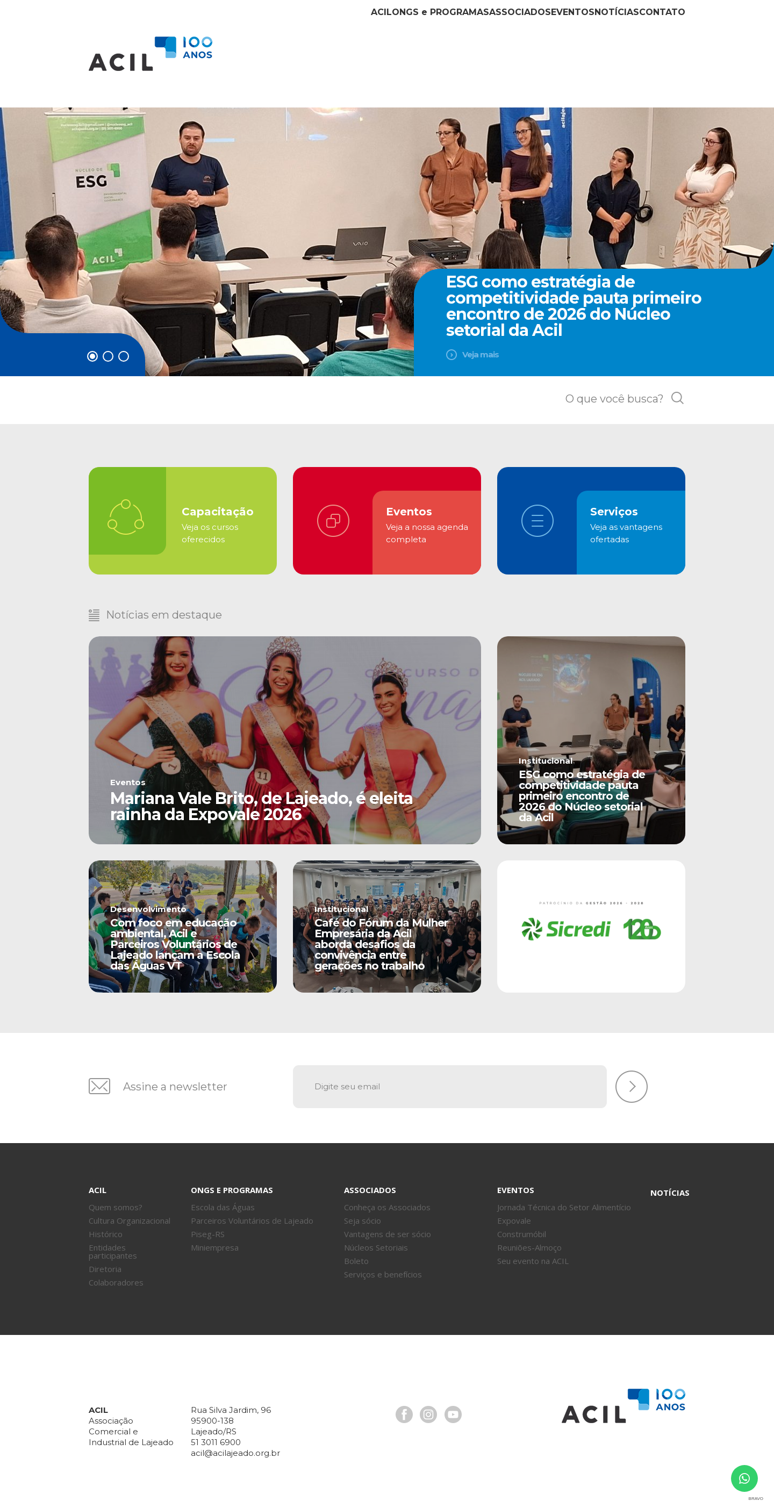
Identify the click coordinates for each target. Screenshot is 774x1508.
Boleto (356, 1253)
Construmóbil (521, 1227)
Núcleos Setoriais (376, 1240)
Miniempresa (215, 1240)
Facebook (403, 1406)
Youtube (451, 1406)
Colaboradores (116, 1275)
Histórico (106, 1227)
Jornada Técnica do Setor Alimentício (564, 1200)
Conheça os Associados (387, 1200)
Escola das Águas (223, 1200)
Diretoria (105, 1261)
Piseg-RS (208, 1227)
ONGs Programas (359, 63)
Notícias (589, 63)
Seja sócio (362, 1213)
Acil (150, 53)
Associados (455, 63)
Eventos (526, 63)
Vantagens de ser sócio (387, 1227)
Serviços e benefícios (383, 1267)
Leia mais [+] (285, 743)
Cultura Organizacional (129, 1213)
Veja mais (480, 354)
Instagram (427, 1406)
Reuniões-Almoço (529, 1240)
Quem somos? (115, 1200)
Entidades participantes (113, 1244)
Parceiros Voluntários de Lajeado (252, 1213)
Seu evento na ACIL (533, 1253)
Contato (653, 63)
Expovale (514, 1213)
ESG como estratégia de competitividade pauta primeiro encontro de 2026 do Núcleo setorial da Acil (573, 306)
